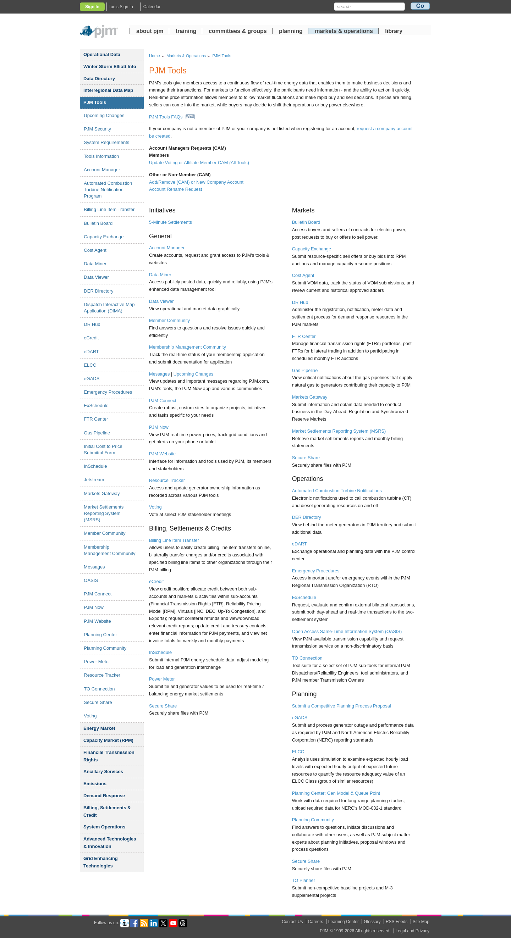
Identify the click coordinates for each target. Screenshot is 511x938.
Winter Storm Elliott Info (109, 66)
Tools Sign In (121, 6)
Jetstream (94, 479)
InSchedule (95, 466)
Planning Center (100, 634)
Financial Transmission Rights (108, 756)
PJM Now (94, 607)
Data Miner (95, 263)
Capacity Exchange (103, 236)
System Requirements (106, 142)
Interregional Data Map (108, 90)
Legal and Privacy (412, 930)
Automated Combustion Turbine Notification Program (108, 190)
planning (291, 32)
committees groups (238, 32)
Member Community (104, 533)
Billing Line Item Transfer (109, 209)
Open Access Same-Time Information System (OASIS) (347, 631)
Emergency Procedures (108, 392)
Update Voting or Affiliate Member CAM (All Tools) (199, 162)
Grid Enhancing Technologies (100, 862)
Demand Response (104, 795)
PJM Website (97, 621)
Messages (94, 567)
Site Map (421, 921)
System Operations (104, 826)
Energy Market (99, 728)
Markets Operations (186, 56)
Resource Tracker (102, 675)
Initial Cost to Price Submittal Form (103, 449)
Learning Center (343, 921)
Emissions (94, 783)
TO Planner (303, 880)
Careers (315, 921)
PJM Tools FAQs (172, 117)
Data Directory (99, 78)
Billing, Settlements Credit (107, 811)
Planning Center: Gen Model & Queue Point (336, 793)
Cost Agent (95, 250)
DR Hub (92, 324)
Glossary (372, 921)
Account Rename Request (175, 189)
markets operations (344, 32)
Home (154, 56)
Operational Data (101, 54)
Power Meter (97, 661)
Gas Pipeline (97, 432)
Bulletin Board (98, 223)
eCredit (91, 337)
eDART (91, 351)
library (393, 32)
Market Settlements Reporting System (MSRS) (103, 513)
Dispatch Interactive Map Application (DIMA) (109, 307)
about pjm (149, 32)
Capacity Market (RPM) (108, 740)
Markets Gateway (102, 493)
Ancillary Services (103, 771)
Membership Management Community (109, 550)
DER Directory (98, 291)
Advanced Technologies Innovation (109, 842)
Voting (90, 715)
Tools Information (101, 156)
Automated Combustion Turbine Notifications (337, 490)
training (187, 32)
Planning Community (105, 648)
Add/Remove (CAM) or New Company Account (196, 182)
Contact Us (292, 921)
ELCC (90, 365)
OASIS (91, 580)
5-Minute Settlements (170, 222)
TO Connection (99, 689)
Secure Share (98, 702)
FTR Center (96, 419)
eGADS (91, 378)
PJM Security (97, 129)
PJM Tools (94, 102)
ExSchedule (96, 405)
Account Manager (102, 169)
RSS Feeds (396, 921)
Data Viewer (96, 277)
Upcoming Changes (104, 115)
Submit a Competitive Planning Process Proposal (341, 706)
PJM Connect (97, 593)
